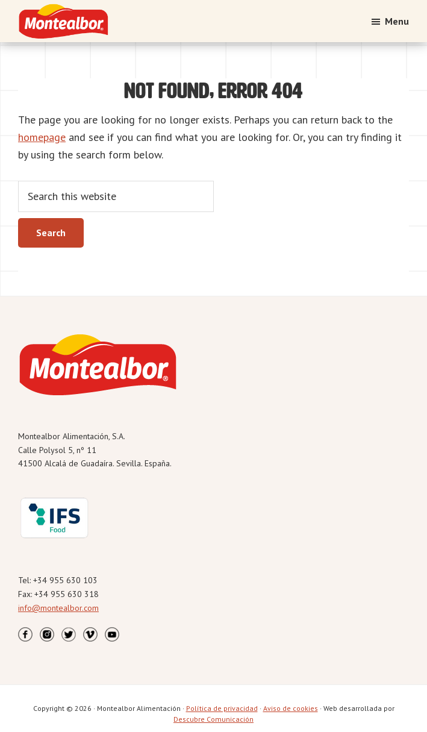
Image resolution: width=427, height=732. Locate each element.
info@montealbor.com (58, 607)
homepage (42, 137)
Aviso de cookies (290, 708)
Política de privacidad (222, 708)
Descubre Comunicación (213, 719)
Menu (397, 21)
